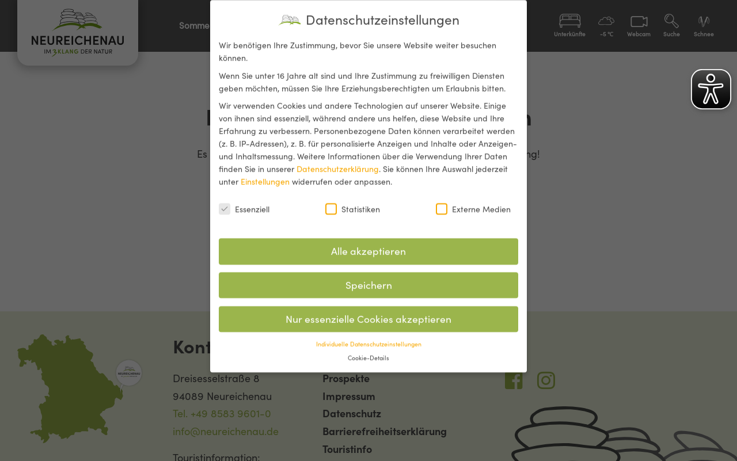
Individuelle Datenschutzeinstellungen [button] (368, 336)
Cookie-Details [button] (368, 350)
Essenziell (244, 201)
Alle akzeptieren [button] (368, 243)
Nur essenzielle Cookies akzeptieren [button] (368, 311)
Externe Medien (473, 201)
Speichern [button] (368, 277)
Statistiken (352, 201)
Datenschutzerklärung (338, 162)
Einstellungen (265, 174)
